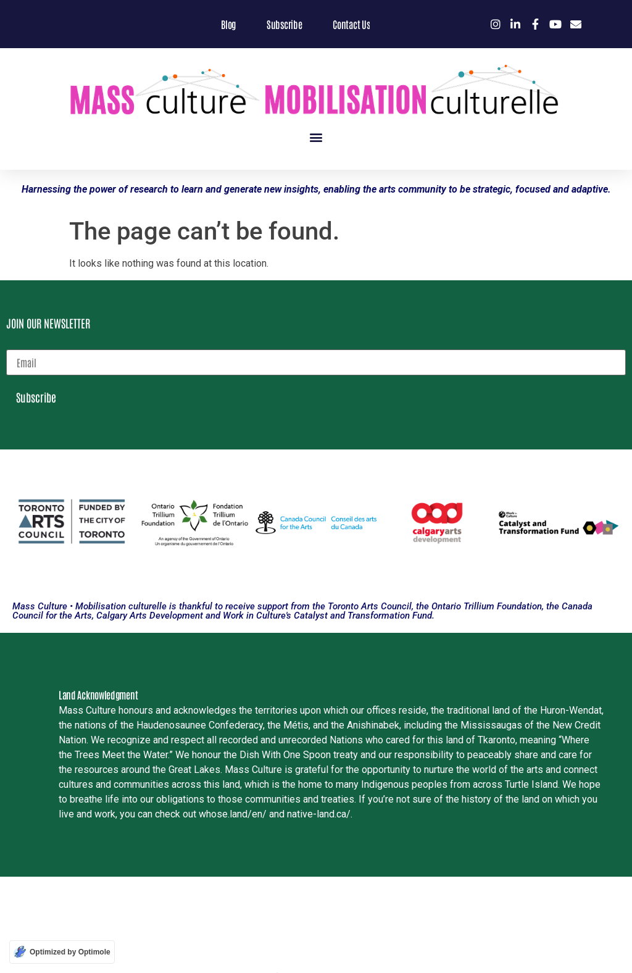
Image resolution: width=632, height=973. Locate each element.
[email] (316, 362)
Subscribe (36, 397)
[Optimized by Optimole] (62, 952)
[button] (316, 137)
